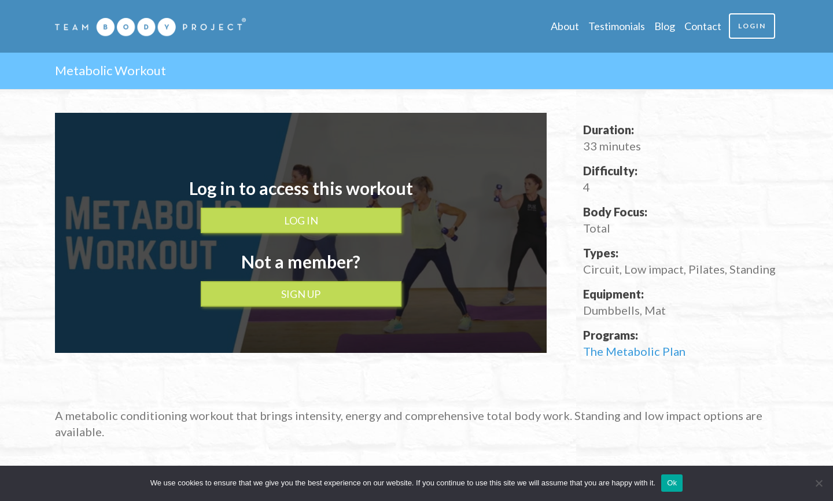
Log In (301, 220)
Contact (702, 26)
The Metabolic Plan (634, 351)
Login (752, 25)
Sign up (300, 294)
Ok (672, 482)
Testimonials (616, 26)
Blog (664, 26)
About (565, 26)
